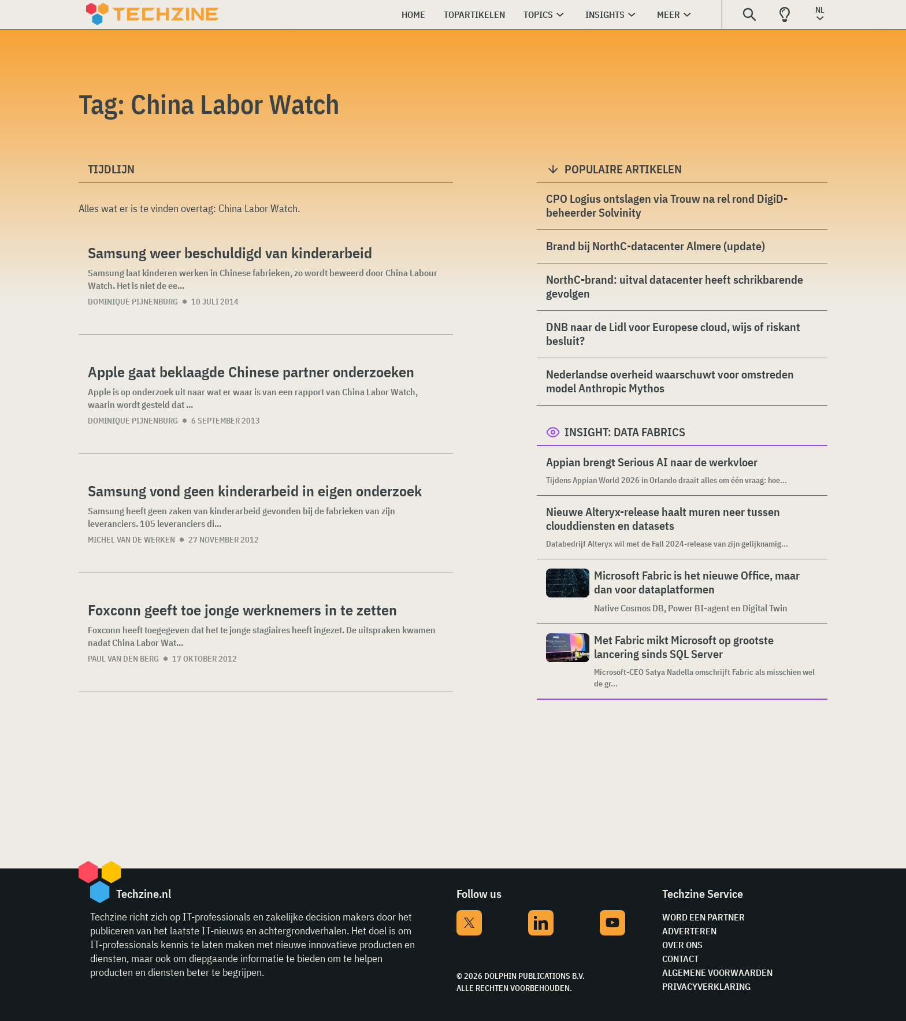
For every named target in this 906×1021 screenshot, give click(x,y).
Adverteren (689, 931)
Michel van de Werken (131, 539)
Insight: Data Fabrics (625, 432)
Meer (668, 14)
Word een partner (703, 917)
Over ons (682, 945)
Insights (605, 14)
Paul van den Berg (123, 659)
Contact (680, 958)
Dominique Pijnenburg (133, 301)
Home (413, 14)
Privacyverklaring (706, 986)
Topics (538, 14)
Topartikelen (474, 14)
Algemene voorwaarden (717, 972)
